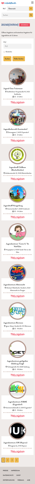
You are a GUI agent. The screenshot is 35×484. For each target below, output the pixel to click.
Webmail (20, 480)
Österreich (24, 25)
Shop (18, 475)
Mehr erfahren (17, 102)
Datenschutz (8, 475)
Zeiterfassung (8, 480)
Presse (5, 470)
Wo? (4, 8)
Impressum (15, 470)
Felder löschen (18, 58)
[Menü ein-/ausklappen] (32, 2)
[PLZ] (17, 46)
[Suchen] (15, 15)
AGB (28, 480)
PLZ (4, 42)
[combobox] (20, 8)
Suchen (7, 58)
